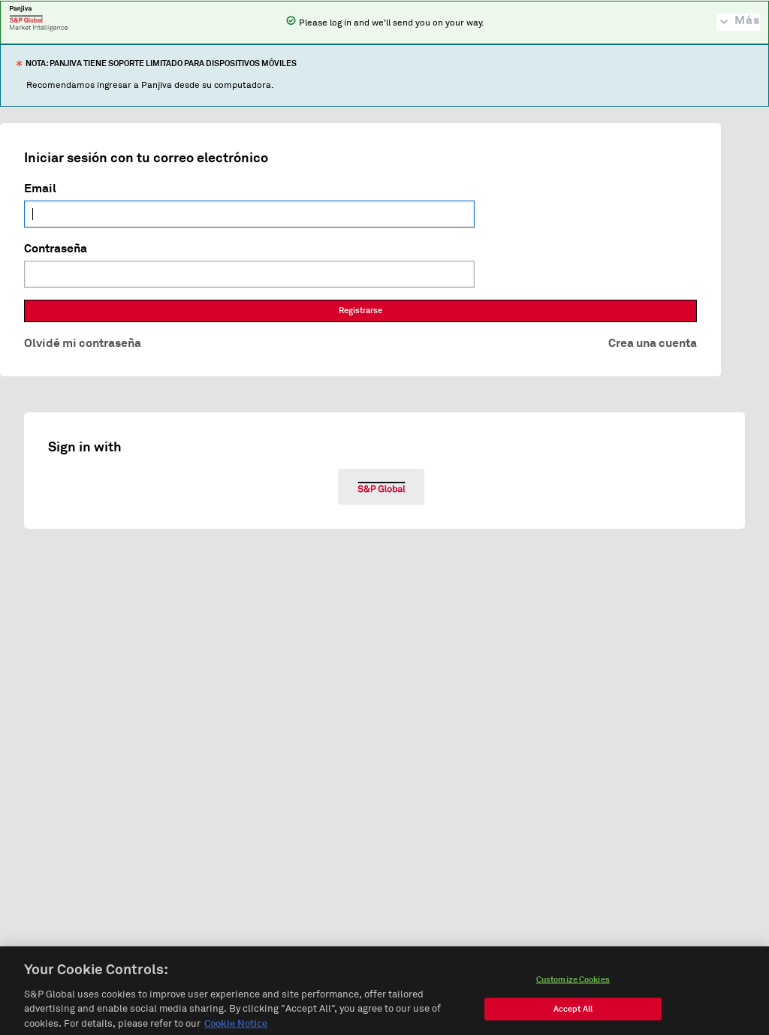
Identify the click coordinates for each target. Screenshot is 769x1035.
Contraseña (55, 249)
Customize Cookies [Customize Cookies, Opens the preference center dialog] (573, 983)
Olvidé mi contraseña (82, 343)
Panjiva (39, 18)
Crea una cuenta (652, 343)
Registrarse (360, 310)
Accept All (573, 1013)
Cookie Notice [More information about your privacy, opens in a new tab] (235, 1028)
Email (40, 189)
